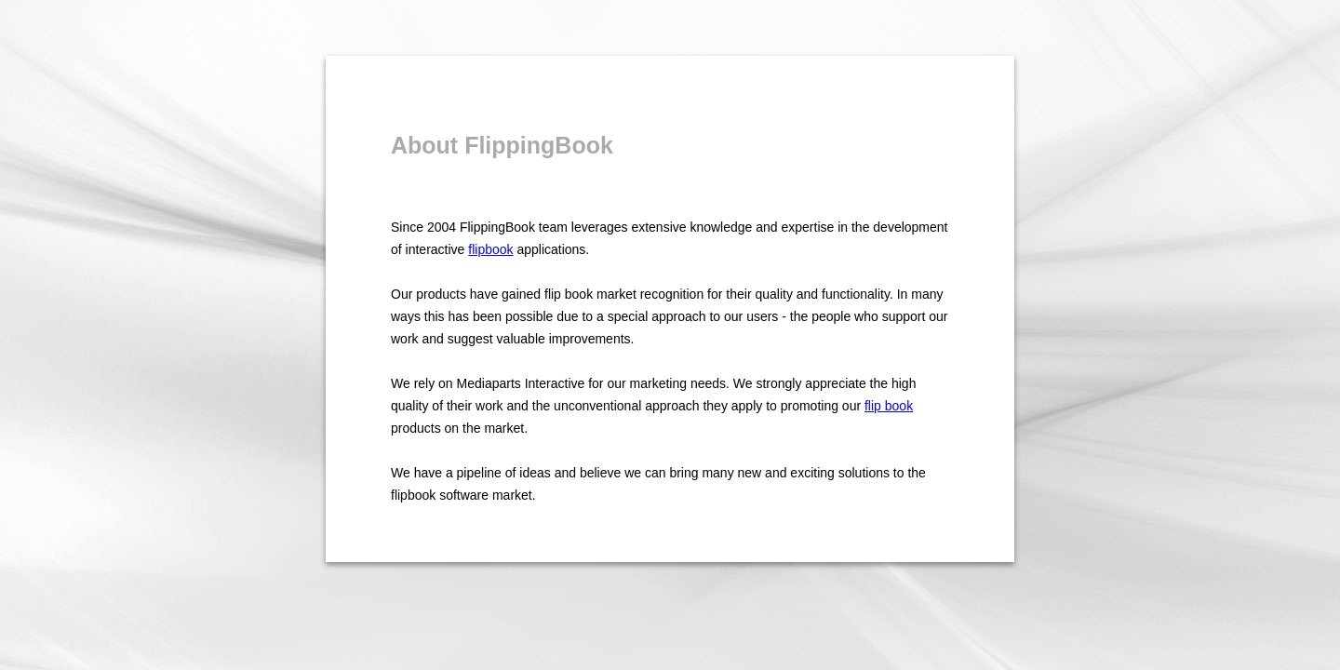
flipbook (490, 249)
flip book (888, 405)
